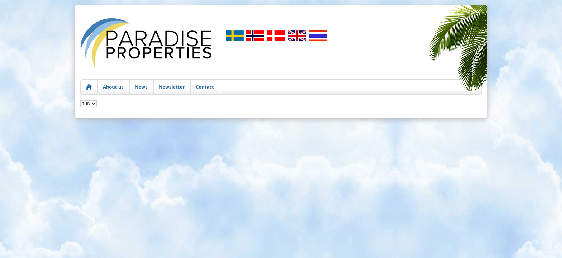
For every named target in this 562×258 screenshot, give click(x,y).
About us (113, 86)
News (141, 86)
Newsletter (172, 86)
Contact (205, 86)
